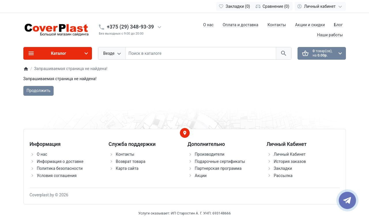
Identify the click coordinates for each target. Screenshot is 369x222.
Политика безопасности (60, 168)
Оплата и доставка (240, 24)
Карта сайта (127, 168)
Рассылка (283, 175)
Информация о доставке (60, 161)
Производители (210, 154)
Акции (201, 175)
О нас (208, 24)
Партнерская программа (218, 168)
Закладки (283, 168)
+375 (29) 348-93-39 (130, 27)
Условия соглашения (57, 175)
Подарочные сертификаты (220, 161)
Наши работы (330, 35)
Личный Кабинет (290, 154)
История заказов (290, 161)
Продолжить (38, 90)
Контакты (277, 24)
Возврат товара (131, 161)
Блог (338, 24)
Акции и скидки (310, 24)
